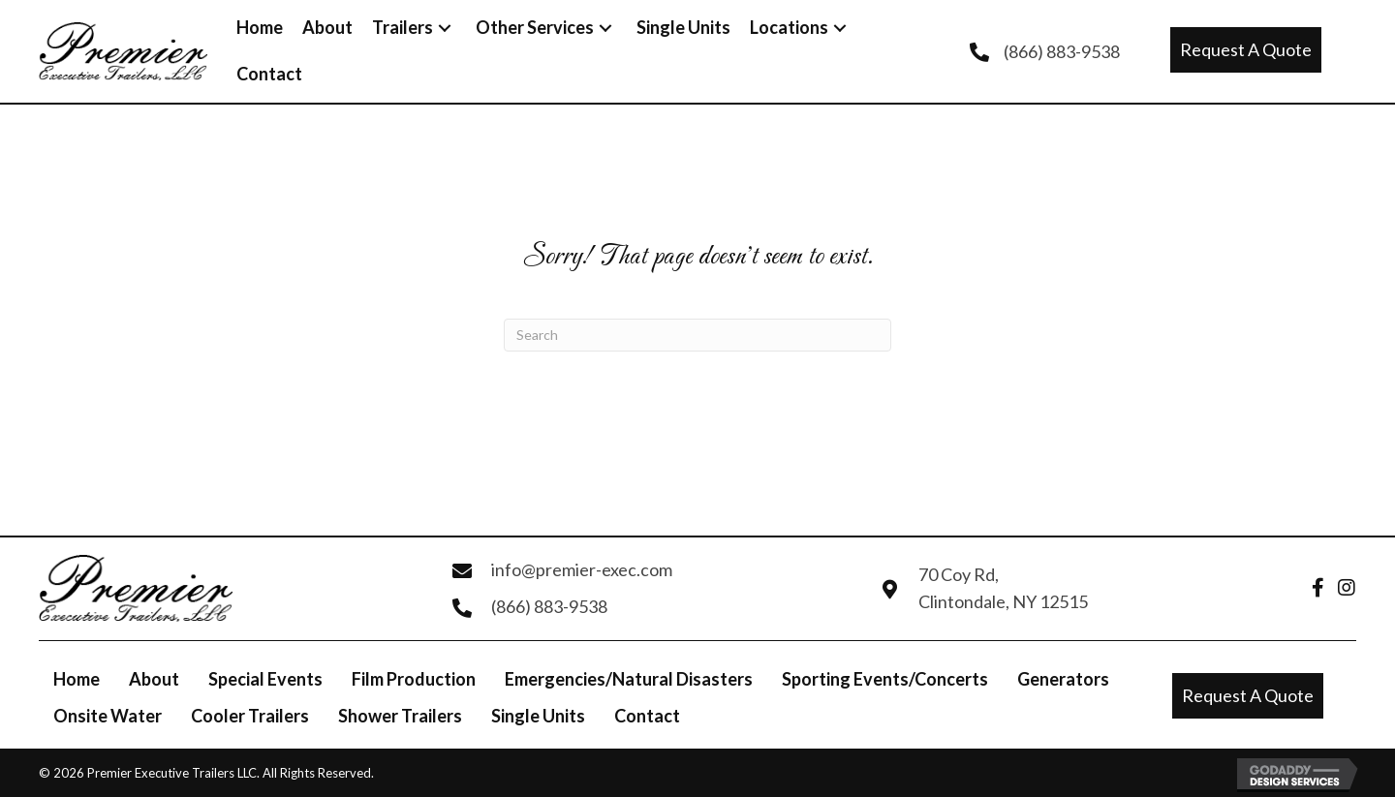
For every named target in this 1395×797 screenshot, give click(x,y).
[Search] (697, 335)
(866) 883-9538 (1062, 51)
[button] (444, 27)
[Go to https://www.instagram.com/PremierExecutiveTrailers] (1346, 588)
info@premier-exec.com (581, 569)
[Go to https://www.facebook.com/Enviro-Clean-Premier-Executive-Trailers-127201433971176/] (1317, 588)
